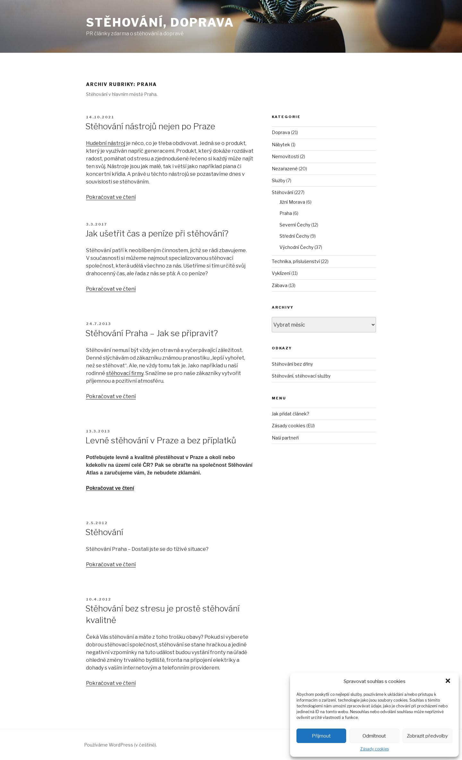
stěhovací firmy (124, 373)
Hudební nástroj (105, 143)
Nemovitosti (285, 156)
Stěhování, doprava (160, 22)
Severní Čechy (294, 224)
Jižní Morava (292, 202)
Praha (285, 213)
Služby (278, 180)
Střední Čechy (294, 236)
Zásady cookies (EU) (293, 425)
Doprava (281, 132)
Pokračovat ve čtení (111, 197)
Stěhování (104, 532)
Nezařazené (285, 168)
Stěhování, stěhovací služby (301, 376)
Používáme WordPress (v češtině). (120, 744)
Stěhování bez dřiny (292, 364)
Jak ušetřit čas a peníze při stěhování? (156, 233)
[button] (448, 681)
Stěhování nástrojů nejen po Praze (150, 126)
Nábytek (281, 144)
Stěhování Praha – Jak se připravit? (151, 333)
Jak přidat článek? (290, 413)
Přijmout (321, 736)
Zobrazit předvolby (427, 736)
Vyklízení (281, 273)
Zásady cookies (374, 749)
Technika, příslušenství (296, 261)
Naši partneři (285, 437)
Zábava (279, 285)
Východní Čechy (296, 247)
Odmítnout (374, 736)
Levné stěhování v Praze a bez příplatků (160, 440)
